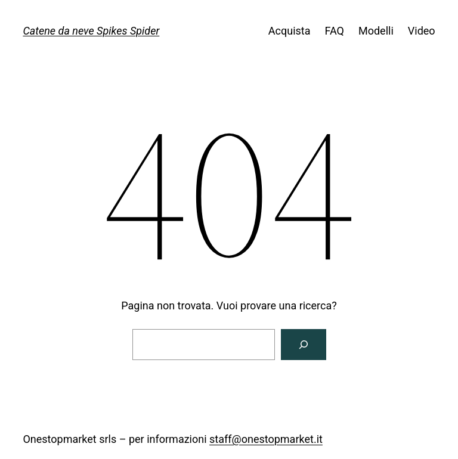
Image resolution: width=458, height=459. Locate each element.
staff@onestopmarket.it (266, 439)
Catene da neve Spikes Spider (91, 30)
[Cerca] (303, 344)
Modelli (376, 30)
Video (421, 30)
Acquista (289, 30)
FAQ (334, 30)
